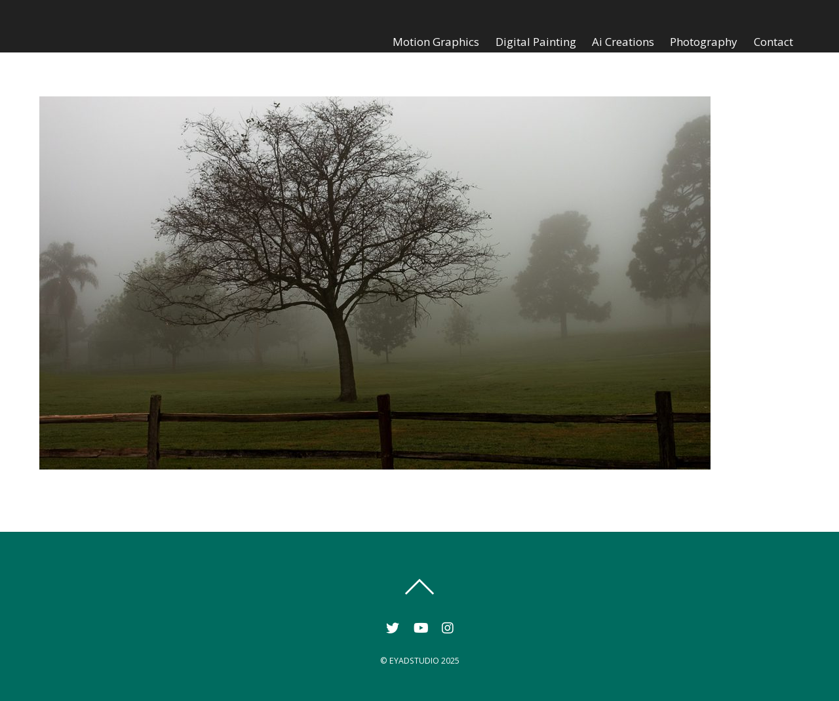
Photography (703, 41)
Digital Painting (536, 41)
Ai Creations (623, 41)
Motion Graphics (436, 41)
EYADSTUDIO (414, 660)
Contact (773, 41)
